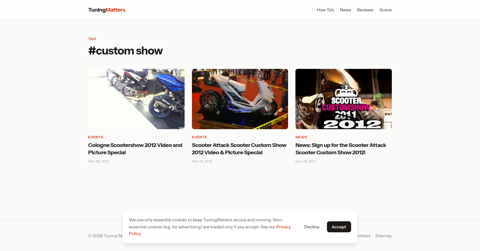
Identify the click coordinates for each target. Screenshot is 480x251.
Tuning (106, 9)
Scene (385, 10)
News (345, 10)
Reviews (365, 10)
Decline (312, 227)
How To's (325, 10)
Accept (339, 227)
